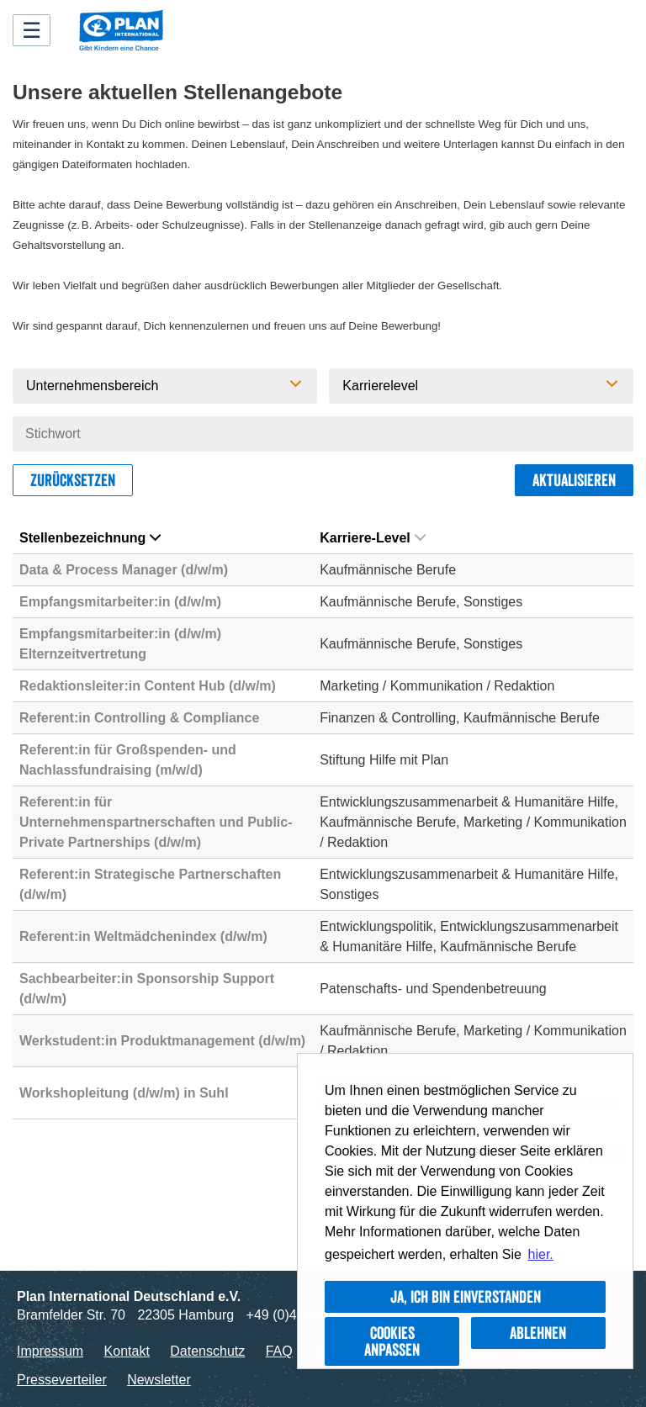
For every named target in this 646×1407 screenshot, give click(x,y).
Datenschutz (207, 1351)
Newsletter (159, 1380)
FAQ (279, 1351)
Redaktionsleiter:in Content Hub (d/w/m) (147, 686)
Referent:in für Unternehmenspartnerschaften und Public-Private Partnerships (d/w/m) (156, 822)
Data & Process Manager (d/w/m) (123, 570)
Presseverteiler (62, 1380)
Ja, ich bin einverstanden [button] (465, 1297)
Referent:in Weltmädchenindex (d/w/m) (143, 936)
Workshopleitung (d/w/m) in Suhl (124, 1093)
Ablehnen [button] (538, 1333)
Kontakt (127, 1351)
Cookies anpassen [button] (392, 1341)
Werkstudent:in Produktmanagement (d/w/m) (162, 1041)
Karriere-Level (373, 538)
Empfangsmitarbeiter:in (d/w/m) (120, 602)
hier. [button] (540, 1254)
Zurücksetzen (72, 480)
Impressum (50, 1351)
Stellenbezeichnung (90, 538)
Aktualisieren (574, 480)
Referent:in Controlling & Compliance (139, 718)
